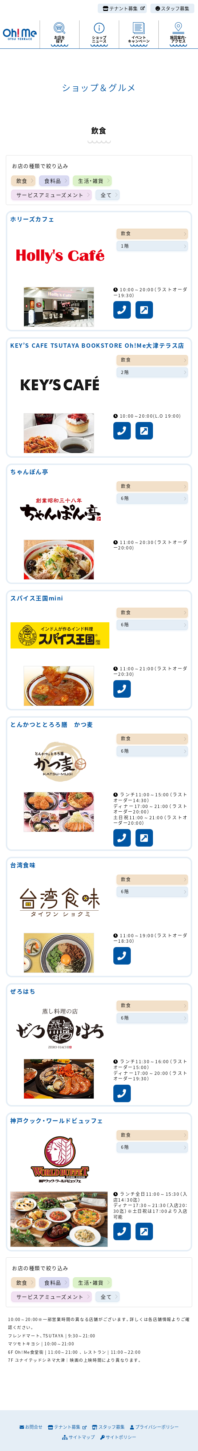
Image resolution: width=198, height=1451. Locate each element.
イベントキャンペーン (139, 39)
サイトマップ (78, 1437)
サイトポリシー (118, 1437)
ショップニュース (99, 39)
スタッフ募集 (172, 8)
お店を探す (59, 39)
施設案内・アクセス (178, 39)
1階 (125, 246)
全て (106, 194)
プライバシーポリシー (154, 1427)
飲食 (22, 180)
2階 (125, 372)
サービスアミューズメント (50, 194)
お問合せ (31, 1427)
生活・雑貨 (91, 180)
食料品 (52, 180)
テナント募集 (124, 8)
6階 (125, 498)
